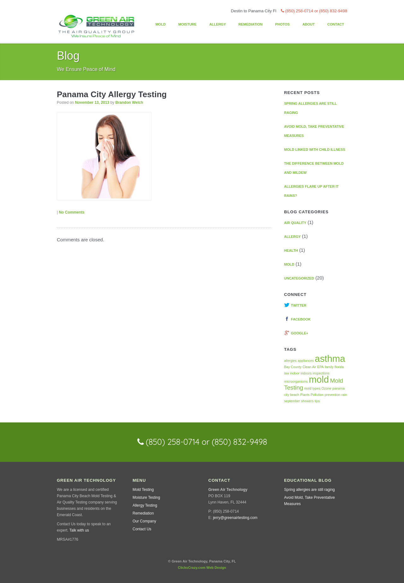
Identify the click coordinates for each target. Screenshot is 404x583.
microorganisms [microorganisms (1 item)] (296, 381)
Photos (282, 24)
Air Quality (295, 223)
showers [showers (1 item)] (307, 401)
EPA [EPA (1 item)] (320, 367)
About (308, 24)
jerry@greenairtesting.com (235, 517)
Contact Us (142, 529)
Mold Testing (143, 489)
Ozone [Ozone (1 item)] (326, 388)
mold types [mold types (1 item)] (312, 388)
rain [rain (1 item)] (344, 395)
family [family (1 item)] (329, 367)
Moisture (187, 24)
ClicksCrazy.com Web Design (202, 567)
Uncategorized (299, 278)
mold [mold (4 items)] (319, 379)
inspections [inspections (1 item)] (321, 373)
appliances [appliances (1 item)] (306, 360)
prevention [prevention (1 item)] (333, 395)
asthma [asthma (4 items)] (330, 358)
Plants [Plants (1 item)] (305, 395)
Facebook (297, 319)
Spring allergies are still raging (309, 489)
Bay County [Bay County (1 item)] (292, 367)
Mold (160, 24)
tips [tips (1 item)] (317, 401)
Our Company (144, 521)
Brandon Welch (129, 102)
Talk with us (79, 530)
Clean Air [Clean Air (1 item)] (309, 367)
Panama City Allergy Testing (112, 94)
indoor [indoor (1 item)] (295, 373)
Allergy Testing (145, 505)
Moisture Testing (146, 497)
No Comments (71, 212)
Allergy (217, 24)
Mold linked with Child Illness (314, 149)
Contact (335, 24)
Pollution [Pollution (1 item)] (317, 395)
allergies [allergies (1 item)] (290, 360)
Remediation (250, 24)
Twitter (295, 305)
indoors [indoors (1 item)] (306, 373)
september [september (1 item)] (292, 401)
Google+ (296, 333)
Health (291, 250)
